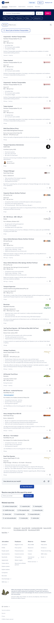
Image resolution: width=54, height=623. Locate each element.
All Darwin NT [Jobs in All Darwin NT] (17, 528)
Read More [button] (5, 532)
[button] (50, 24)
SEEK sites (4, 582)
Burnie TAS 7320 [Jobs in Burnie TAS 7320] (26, 528)
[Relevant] (44, 481)
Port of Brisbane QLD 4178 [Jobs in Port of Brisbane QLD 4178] (20, 530)
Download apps (6, 578)
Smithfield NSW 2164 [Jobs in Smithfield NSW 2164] (36, 528)
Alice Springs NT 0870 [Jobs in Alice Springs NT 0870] (34, 530)
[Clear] (33, 13)
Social (42, 557)
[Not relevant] (48, 481)
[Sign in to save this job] (50, 55)
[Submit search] (48, 13)
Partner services (32, 561)
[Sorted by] (50, 24)
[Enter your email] (12, 496)
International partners (31, 557)
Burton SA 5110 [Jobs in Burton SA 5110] (47, 528)
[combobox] (19, 13)
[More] (47, 55)
